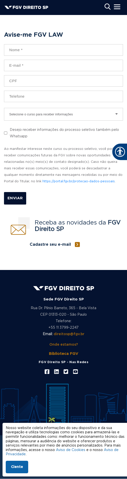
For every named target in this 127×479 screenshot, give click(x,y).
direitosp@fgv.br (69, 334)
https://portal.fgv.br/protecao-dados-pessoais (78, 181)
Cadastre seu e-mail (50, 244)
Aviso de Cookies (70, 450)
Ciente (17, 467)
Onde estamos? (63, 344)
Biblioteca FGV (63, 354)
